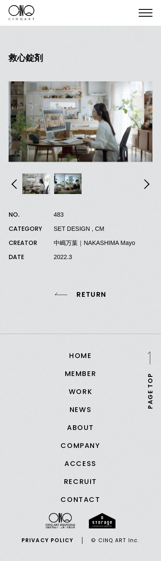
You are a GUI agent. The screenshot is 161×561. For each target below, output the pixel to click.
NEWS (80, 410)
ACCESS (80, 463)
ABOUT (80, 428)
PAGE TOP (150, 391)
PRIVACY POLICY (47, 540)
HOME (80, 356)
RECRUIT (80, 481)
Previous (15, 184)
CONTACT (80, 499)
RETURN (91, 294)
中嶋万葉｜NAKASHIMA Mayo (94, 242)
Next (145, 184)
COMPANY (80, 446)
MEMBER (81, 374)
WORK (80, 392)
